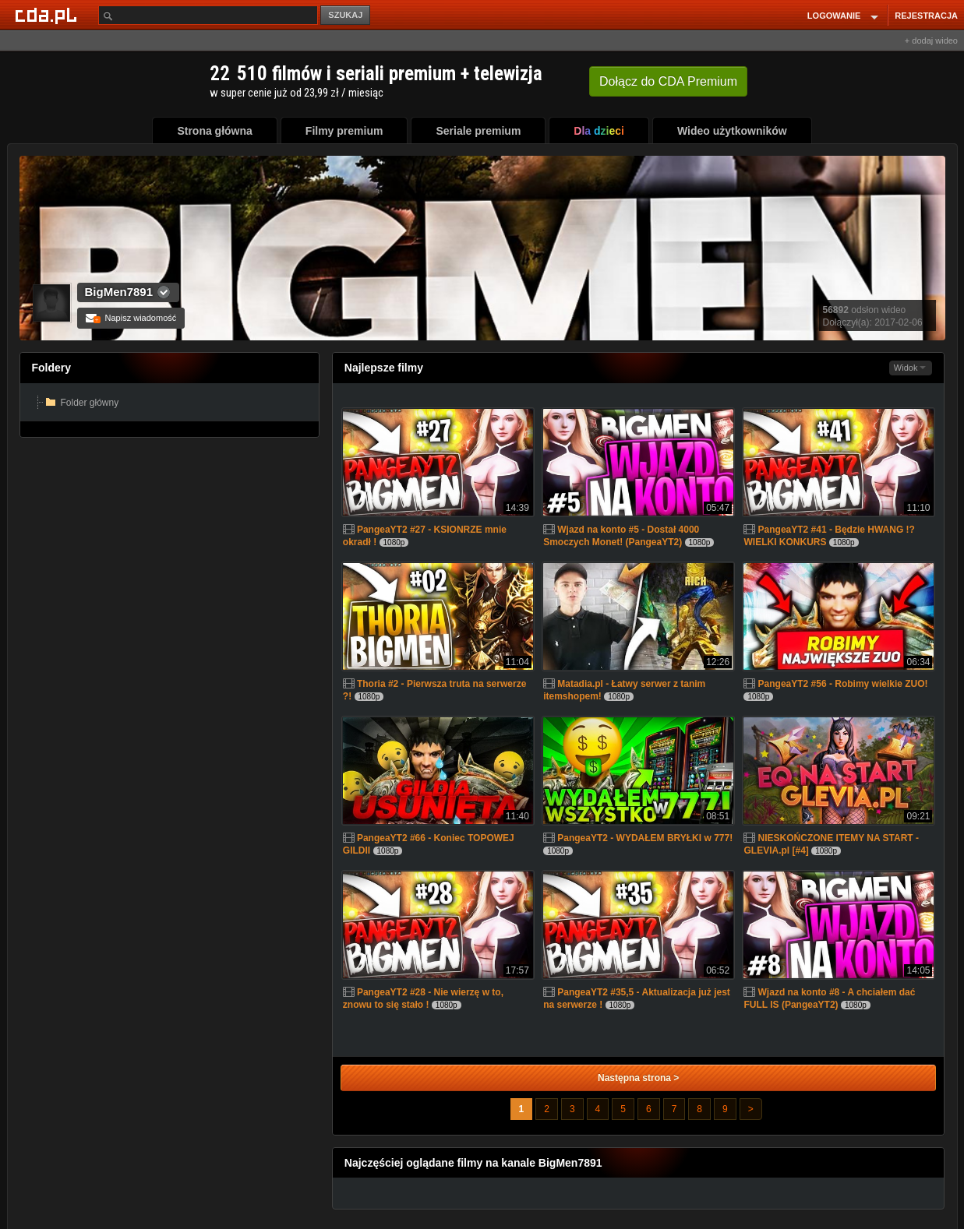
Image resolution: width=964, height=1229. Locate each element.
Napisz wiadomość (131, 317)
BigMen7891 (119, 291)
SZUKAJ (345, 14)
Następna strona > (638, 1077)
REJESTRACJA (926, 15)
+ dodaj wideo (931, 40)
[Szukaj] (208, 15)
